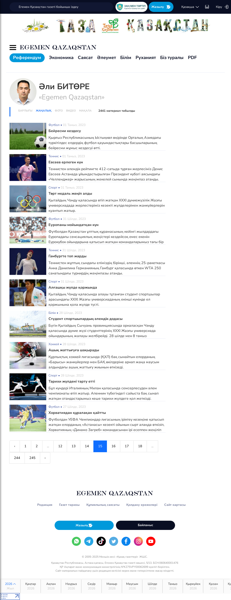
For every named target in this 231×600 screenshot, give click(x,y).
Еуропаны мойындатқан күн (74, 224)
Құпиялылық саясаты (103, 505)
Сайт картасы (175, 505)
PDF (192, 58)
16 (113, 446)
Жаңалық (43, 110)
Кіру (222, 7)
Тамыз (172, 586)
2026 (10, 586)
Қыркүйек (193, 586)
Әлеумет (106, 58)
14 (87, 446)
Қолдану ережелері (141, 505)
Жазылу (161, 7)
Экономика (61, 58)
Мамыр (112, 586)
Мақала (85, 110)
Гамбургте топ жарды (67, 256)
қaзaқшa (190, 7)
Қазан (213, 586)
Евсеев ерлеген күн (66, 162)
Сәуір (91, 586)
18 (140, 446)
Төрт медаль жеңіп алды (70, 193)
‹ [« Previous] (14, 446)
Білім (125, 58)
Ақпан (51, 586)
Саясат (85, 58)
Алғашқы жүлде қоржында (73, 287)
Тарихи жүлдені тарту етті (72, 381)
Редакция (44, 505)
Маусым (132, 586)
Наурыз (71, 586)
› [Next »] (45, 458)
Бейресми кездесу (65, 130)
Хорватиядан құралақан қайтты (77, 412)
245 (32, 458)
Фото (59, 110)
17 (127, 446)
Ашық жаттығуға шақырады (74, 350)
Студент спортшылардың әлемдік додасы (85, 318)
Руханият (146, 58)
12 (60, 446)
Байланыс (145, 525)
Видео (71, 110)
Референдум (27, 58)
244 (17, 458)
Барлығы (25, 110)
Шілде (152, 586)
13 (74, 446)
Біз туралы (172, 58)
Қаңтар (30, 586)
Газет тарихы (69, 505)
